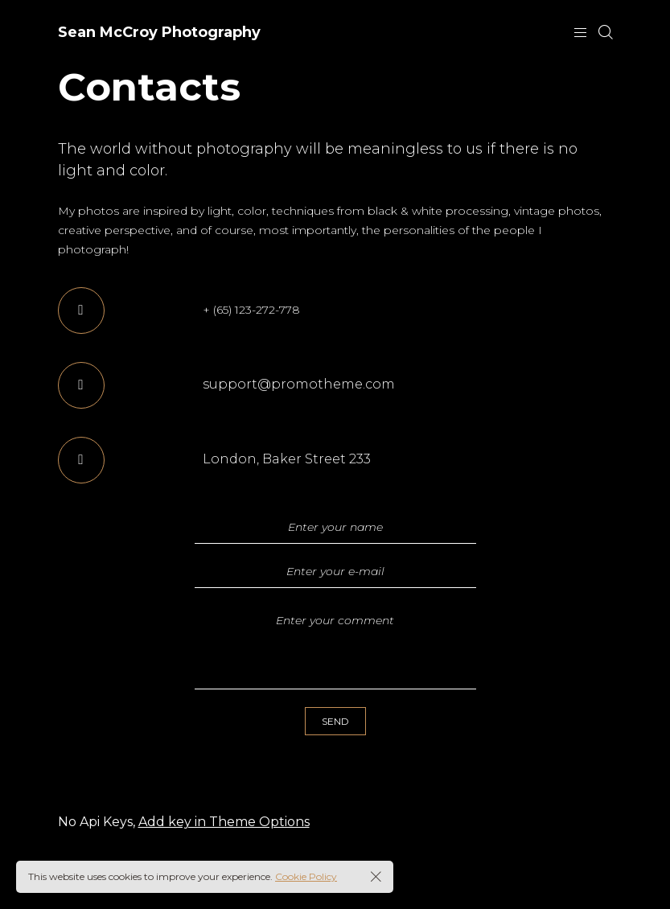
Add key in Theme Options (224, 821)
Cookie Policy (306, 876)
